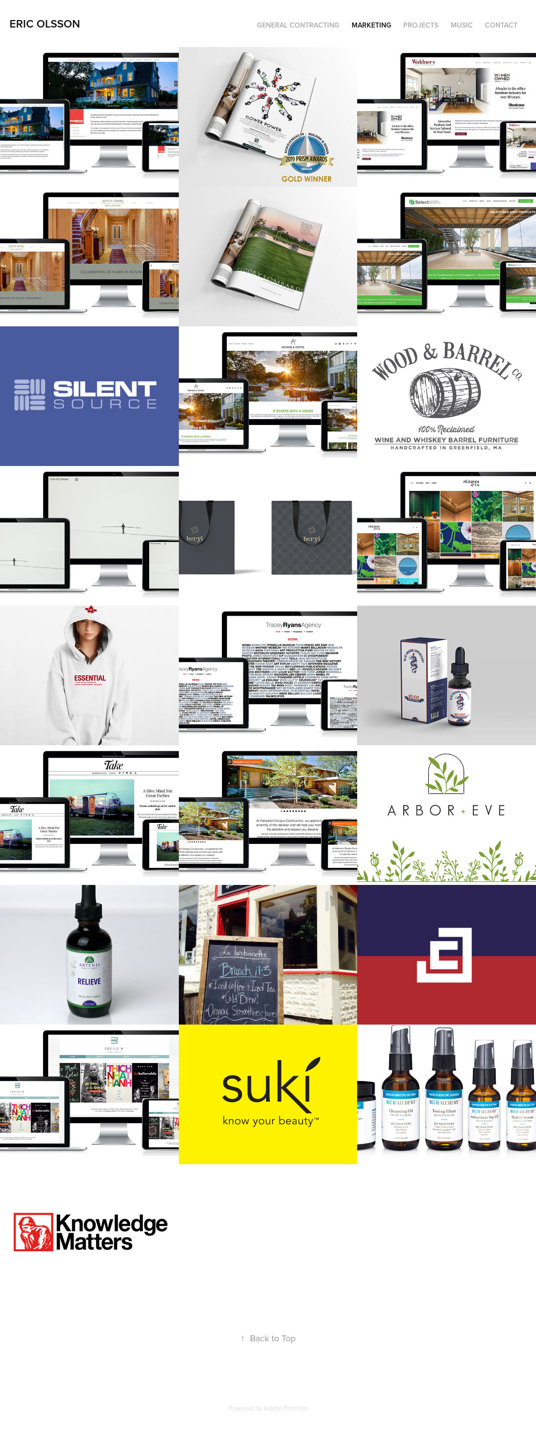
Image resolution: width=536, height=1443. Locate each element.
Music (462, 25)
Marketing (371, 25)
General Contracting (298, 25)
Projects (420, 25)
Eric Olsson (45, 24)
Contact (501, 25)
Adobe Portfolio (285, 1407)
